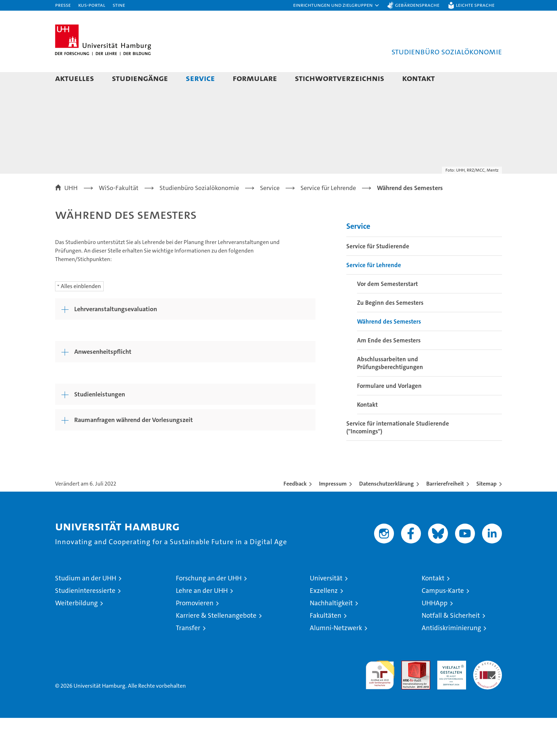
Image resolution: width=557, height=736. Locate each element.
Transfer (188, 646)
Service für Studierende (377, 264)
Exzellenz (324, 608)
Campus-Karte (443, 608)
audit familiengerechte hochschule (380, 690)
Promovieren (194, 621)
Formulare (255, 78)
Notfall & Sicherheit (451, 633)
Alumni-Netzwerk (336, 646)
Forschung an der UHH (209, 596)
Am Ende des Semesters (389, 358)
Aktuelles (74, 78)
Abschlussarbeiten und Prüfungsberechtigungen (390, 381)
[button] (336, 5)
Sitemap (486, 501)
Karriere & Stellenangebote (216, 633)
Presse (63, 5)
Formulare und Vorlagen (389, 404)
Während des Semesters (389, 339)
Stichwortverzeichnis (339, 78)
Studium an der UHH (85, 596)
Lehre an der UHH (202, 608)
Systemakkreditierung (487, 682)
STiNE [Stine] (119, 5)
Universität (326, 596)
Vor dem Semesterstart (387, 302)
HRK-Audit (450, 682)
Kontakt (418, 78)
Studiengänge (140, 78)
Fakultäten (325, 633)
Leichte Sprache (475, 5)
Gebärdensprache (417, 5)
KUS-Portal (91, 5)
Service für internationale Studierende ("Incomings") (397, 445)
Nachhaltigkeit (331, 621)
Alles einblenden (81, 304)
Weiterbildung (76, 621)
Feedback (295, 501)
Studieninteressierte (85, 608)
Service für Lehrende (373, 283)
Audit (408, 682)
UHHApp (435, 621)
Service (200, 78)
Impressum (333, 501)
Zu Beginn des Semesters (390, 321)
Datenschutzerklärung (386, 501)
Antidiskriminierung (451, 646)
